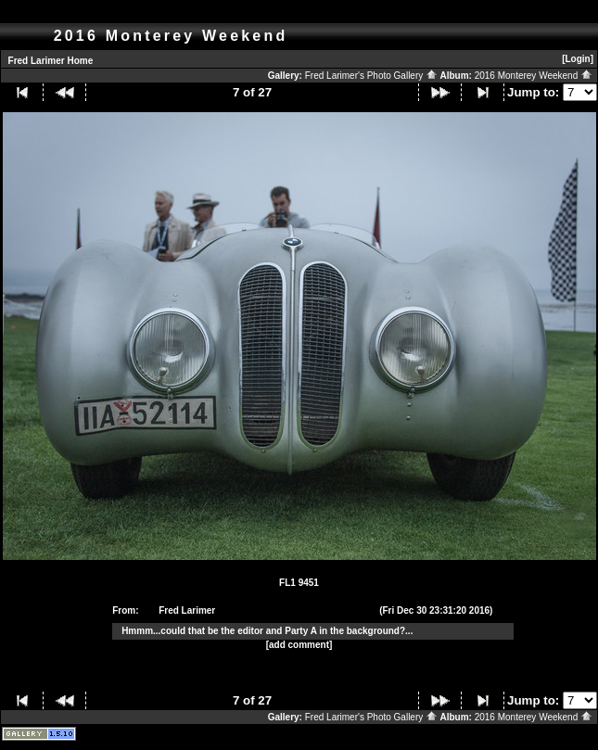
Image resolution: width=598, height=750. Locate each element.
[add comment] (299, 645)
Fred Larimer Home (51, 61)
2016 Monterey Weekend (533, 75)
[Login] (577, 59)
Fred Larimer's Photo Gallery (371, 75)
